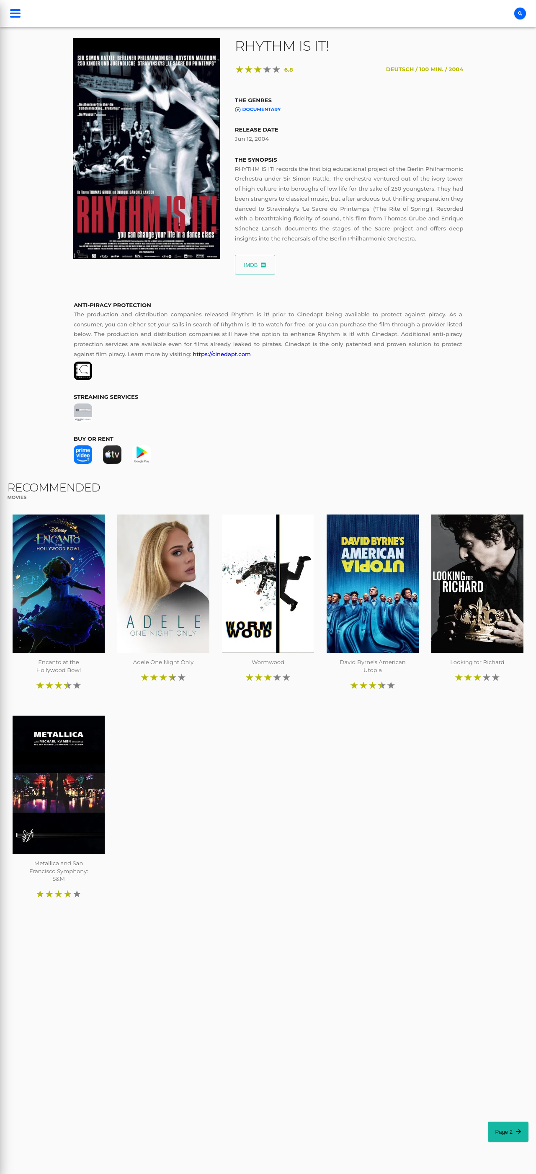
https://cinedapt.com (222, 354)
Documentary (258, 109)
